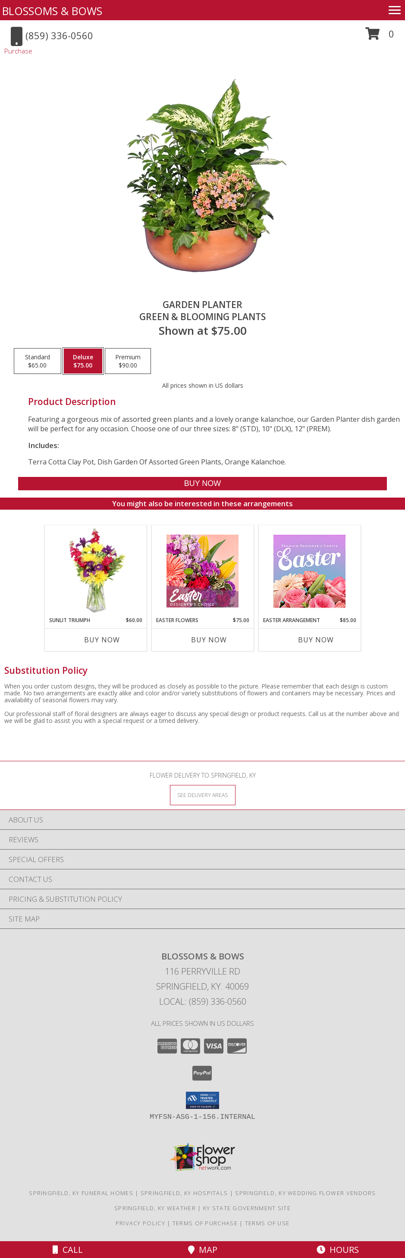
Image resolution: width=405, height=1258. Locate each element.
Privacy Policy (140, 1223)
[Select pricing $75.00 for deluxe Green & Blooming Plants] (83, 361)
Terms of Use (267, 1223)
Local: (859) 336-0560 (202, 1001)
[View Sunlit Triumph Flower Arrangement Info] (96, 570)
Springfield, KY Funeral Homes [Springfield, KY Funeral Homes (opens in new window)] (81, 1193)
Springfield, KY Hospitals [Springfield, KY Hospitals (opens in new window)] (184, 1193)
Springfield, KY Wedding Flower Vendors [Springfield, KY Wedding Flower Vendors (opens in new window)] (305, 1193)
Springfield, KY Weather (155, 1208)
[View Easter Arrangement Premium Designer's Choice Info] (309, 571)
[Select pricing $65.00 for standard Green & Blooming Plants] (37, 361)
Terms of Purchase (205, 1223)
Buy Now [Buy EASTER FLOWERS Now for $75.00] (209, 640)
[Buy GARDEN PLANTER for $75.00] (202, 483)
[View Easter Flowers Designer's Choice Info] (202, 571)
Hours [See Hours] (338, 1249)
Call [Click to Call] (68, 1249)
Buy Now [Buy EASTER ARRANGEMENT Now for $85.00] (316, 640)
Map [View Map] (202, 1249)
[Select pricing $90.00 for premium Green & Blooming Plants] (128, 361)
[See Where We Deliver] (202, 795)
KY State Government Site (247, 1208)
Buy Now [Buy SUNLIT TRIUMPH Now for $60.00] (102, 640)
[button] (379, 37)
